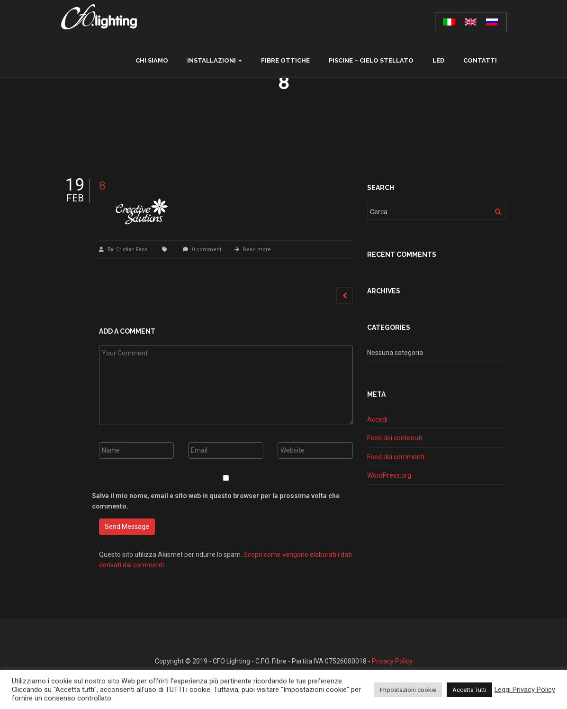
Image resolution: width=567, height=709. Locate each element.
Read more (257, 249)
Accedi (377, 419)
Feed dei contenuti (394, 438)
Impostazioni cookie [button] (408, 689)
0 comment (206, 249)
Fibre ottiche (285, 60)
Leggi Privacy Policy (525, 689)
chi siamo (151, 60)
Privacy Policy (392, 661)
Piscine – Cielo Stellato (371, 60)
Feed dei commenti (395, 457)
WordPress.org (389, 475)
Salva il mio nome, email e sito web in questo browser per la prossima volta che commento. (216, 501)
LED (438, 60)
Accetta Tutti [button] (469, 689)
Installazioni (211, 60)
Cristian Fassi (133, 249)
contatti (480, 60)
